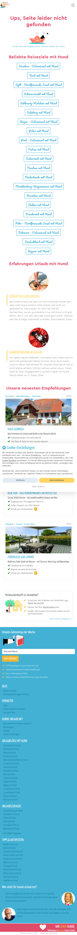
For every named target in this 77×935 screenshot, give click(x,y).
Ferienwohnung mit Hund (13, 811)
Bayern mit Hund (38, 251)
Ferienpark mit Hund (11, 825)
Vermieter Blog (9, 713)
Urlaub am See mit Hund (12, 859)
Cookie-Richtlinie (9, 460)
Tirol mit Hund (38, 75)
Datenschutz (53, 933)
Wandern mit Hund (10, 844)
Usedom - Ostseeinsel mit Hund (38, 66)
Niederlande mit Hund (38, 177)
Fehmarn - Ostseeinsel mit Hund (38, 232)
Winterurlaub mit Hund (12, 873)
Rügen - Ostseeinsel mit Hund (38, 121)
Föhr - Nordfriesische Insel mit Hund (38, 223)
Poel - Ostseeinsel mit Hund (38, 140)
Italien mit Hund (38, 204)
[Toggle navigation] (73, 5)
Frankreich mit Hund (38, 214)
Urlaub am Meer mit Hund (13, 855)
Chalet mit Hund (9, 818)
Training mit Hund (10, 866)
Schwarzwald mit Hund (38, 93)
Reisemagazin (8, 727)
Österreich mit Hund (38, 158)
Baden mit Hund (9, 848)
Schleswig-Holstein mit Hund (38, 103)
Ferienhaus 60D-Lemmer (21, 557)
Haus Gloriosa (16, 429)
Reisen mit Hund (9, 691)
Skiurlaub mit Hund (10, 877)
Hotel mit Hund (9, 821)
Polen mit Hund (38, 130)
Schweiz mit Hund (10, 778)
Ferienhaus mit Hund (11, 814)
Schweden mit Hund (11, 771)
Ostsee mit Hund (38, 149)
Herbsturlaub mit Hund (12, 870)
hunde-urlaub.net (27, 933)
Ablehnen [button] (20, 480)
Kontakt (6, 731)
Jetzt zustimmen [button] (56, 480)
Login (5, 705)
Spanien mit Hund (10, 767)
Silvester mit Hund (10, 880)
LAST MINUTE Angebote (12, 833)
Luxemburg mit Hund (11, 792)
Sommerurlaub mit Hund (12, 852)
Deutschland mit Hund (38, 241)
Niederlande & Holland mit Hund (15, 760)
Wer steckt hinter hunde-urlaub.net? (17, 724)
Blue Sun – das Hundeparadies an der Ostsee (32, 493)
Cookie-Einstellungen (11, 734)
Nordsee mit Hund (38, 167)
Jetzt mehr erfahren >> (60, 619)
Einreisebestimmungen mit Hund (16, 694)
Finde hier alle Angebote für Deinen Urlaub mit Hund (39, 46)
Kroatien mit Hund (38, 195)
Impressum (44, 933)
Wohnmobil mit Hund (11, 829)
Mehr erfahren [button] (38, 486)
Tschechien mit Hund (11, 789)
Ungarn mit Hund (9, 782)
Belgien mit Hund (9, 785)
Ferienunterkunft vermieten (14, 709)
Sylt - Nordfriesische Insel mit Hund (38, 84)
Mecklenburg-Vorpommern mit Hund (38, 186)
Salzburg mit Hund (38, 112)
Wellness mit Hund (10, 862)
